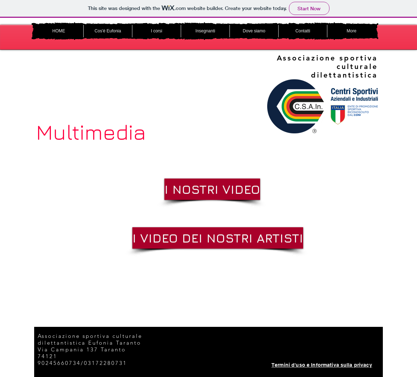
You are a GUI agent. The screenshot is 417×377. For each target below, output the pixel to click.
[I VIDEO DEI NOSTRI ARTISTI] (217, 238)
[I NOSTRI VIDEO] (212, 189)
